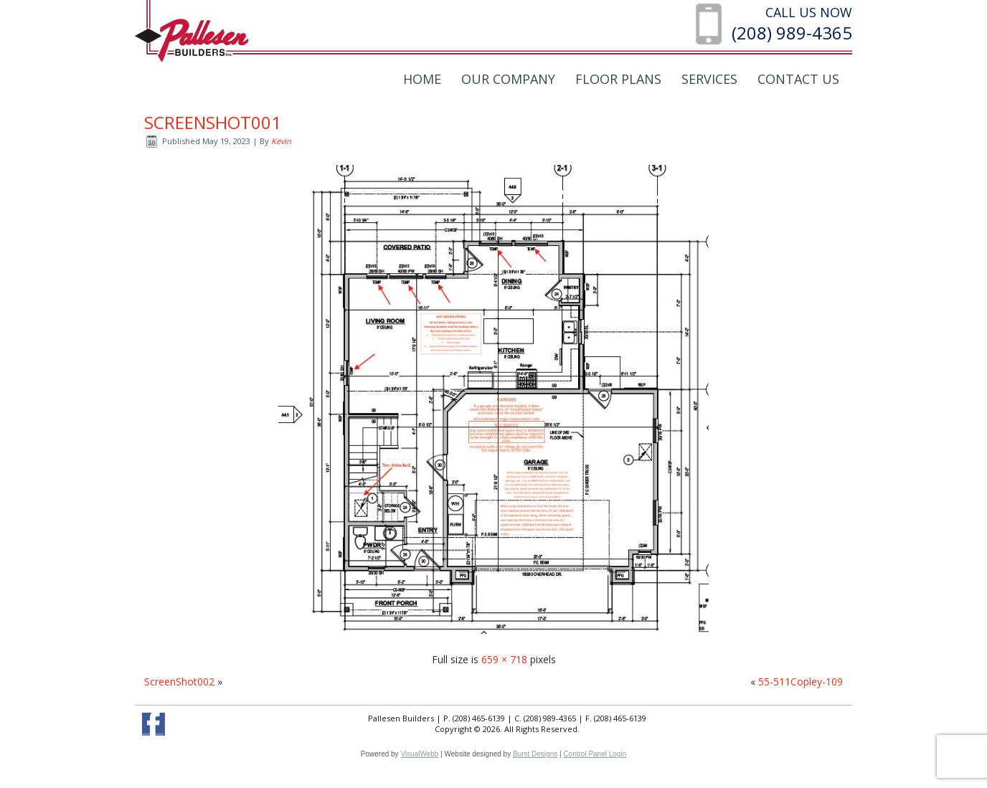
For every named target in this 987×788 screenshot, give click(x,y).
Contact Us (798, 78)
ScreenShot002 (179, 681)
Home (422, 78)
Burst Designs (535, 754)
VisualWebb (419, 754)
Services (709, 78)
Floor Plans (618, 78)
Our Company (508, 78)
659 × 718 (504, 659)
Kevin (281, 141)
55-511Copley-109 (800, 681)
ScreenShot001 (212, 122)
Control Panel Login (594, 754)
